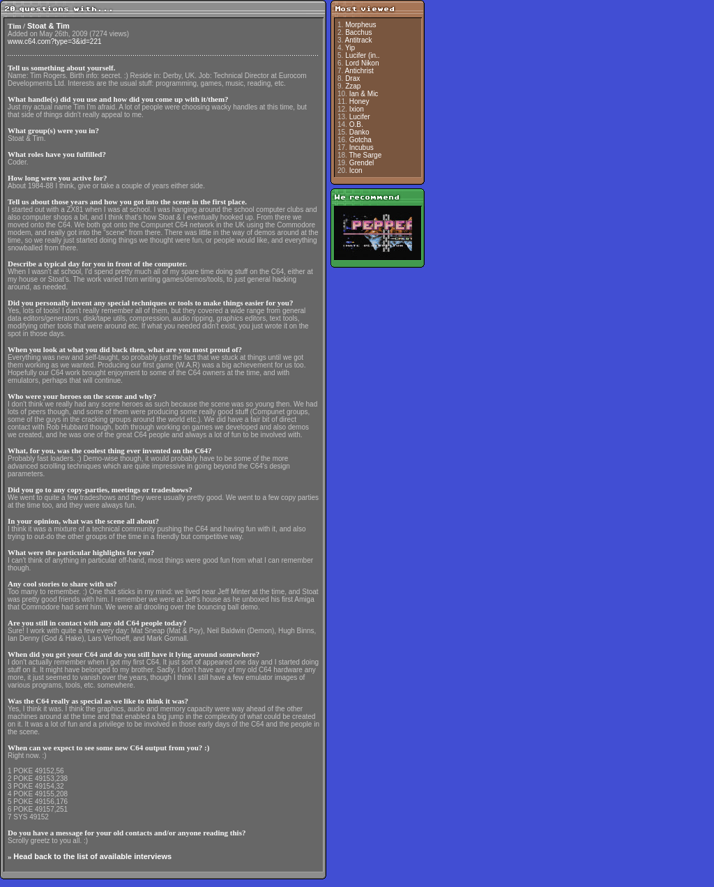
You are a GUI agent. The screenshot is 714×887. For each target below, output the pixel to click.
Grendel (361, 163)
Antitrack (358, 40)
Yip (350, 48)
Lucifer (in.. (362, 55)
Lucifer (359, 117)
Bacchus (358, 32)
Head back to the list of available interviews (92, 856)
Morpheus (360, 25)
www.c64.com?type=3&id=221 (55, 41)
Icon (356, 170)
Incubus (361, 147)
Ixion (356, 109)
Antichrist (359, 71)
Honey (359, 101)
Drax (352, 78)
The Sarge (365, 155)
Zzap (352, 86)
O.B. (356, 124)
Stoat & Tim (48, 26)
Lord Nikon (362, 63)
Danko (359, 132)
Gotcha (360, 140)
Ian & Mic (364, 94)
